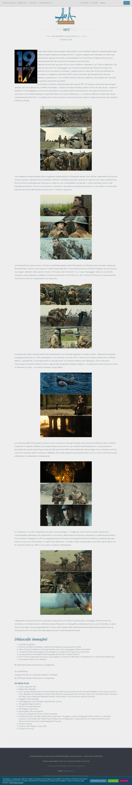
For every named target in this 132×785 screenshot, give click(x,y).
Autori (50, 766)
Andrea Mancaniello (67, 36)
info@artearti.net (68, 771)
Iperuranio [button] (45, 3)
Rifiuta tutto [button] (124, 781)
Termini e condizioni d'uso (72, 776)
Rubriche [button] (22, 3)
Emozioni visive (66, 22)
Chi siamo (84, 3)
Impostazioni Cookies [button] (98, 781)
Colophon (56, 766)
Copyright (85, 776)
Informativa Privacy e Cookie (53, 776)
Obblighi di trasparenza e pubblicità (72, 766)
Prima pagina (8, 3)
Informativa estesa (16, 783)
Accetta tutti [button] (113, 781)
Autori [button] (33, 3)
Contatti (94, 3)
